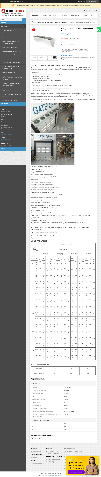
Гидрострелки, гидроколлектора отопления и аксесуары (12, 77)
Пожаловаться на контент (55, 475)
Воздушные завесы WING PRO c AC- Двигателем (53, 22)
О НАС (64, 15)
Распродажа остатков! (9, 100)
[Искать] (24, 19)
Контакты (75, 15)
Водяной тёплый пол (8, 72)
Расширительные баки (9, 55)
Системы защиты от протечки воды (12, 95)
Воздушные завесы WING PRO (11, 51)
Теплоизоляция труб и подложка (9, 90)
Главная (35, 15)
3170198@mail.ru (6, 140)
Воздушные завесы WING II (10, 47)
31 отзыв (82, 1)
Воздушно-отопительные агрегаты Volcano (10, 42)
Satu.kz (59, 473)
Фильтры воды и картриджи (11, 62)
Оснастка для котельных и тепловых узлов (10, 84)
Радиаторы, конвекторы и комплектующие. (10, 67)
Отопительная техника (9, 30)
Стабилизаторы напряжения (11, 59)
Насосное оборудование (10, 34)
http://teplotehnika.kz (7, 134)
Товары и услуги (6, 26)
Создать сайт (13, 1)
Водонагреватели (8, 38)
